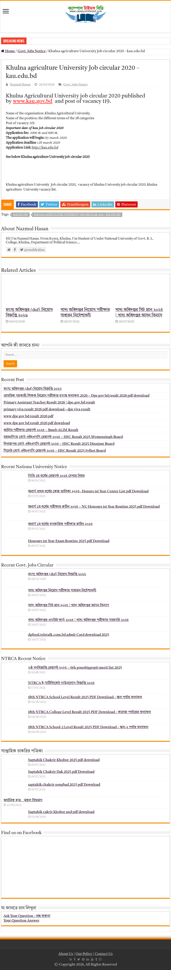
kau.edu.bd (20, 215)
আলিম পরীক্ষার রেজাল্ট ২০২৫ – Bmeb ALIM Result (41, 430)
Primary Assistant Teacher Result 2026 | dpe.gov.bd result (49, 402)
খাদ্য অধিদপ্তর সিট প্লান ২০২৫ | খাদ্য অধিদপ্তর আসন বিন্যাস (68, 605)
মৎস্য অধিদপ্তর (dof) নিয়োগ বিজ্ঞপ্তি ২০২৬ (33, 389)
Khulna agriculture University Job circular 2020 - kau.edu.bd (77, 215)
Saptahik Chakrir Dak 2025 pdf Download (61, 772)
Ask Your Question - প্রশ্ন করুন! (27, 916)
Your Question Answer (21, 920)
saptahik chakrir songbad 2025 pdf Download (64, 785)
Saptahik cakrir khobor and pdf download (61, 812)
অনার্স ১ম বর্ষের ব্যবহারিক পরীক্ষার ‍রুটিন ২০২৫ (60, 524)
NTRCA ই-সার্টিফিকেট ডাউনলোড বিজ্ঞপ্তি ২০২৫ (61, 683)
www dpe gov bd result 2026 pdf (28, 416)
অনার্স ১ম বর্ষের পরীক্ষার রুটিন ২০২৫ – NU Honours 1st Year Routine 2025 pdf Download (94, 507)
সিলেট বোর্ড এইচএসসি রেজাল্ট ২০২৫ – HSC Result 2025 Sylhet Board (55, 451)
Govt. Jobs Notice (32, 51)
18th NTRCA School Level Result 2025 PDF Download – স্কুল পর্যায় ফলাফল (85, 697)
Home (8, 51)
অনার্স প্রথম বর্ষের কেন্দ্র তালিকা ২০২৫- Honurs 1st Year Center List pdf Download (88, 491)
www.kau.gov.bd (32, 101)
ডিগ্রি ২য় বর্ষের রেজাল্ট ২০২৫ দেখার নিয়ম (56, 476)
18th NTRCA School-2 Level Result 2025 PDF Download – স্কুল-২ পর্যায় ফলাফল (88, 727)
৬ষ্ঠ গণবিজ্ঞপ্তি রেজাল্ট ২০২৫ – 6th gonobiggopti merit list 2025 (75, 668)
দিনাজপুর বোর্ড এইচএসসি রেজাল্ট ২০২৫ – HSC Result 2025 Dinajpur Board (59, 444)
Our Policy (84, 954)
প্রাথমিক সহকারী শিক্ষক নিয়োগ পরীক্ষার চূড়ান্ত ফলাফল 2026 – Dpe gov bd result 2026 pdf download (76, 396)
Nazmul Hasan (20, 84)
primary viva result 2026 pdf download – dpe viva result (47, 409)
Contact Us (104, 954)
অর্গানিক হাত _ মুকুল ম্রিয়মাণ (23, 800)
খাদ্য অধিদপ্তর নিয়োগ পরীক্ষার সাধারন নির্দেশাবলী (62, 590)
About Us (65, 954)
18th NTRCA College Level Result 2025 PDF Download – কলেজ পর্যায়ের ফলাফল (89, 712)
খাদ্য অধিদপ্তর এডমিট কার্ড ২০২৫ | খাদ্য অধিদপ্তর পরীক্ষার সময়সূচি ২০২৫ (78, 620)
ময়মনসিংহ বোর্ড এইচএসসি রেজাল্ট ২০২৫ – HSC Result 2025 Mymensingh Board (63, 437)
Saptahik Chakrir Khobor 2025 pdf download (64, 760)
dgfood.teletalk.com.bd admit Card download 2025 (68, 635)
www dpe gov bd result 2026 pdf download (37, 423)
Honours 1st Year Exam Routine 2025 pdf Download (68, 541)
